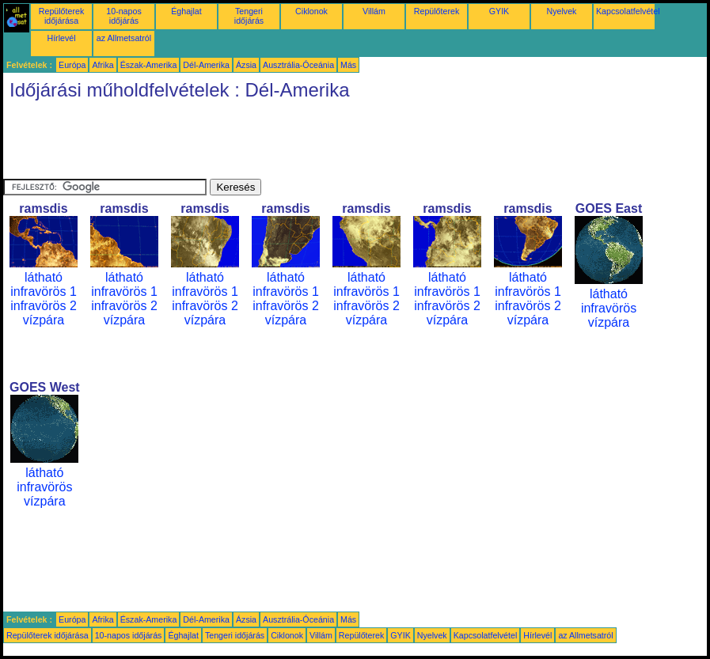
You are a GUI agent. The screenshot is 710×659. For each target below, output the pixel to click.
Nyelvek (562, 11)
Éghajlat (186, 11)
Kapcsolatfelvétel (628, 11)
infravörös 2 (43, 305)
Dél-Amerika (206, 65)
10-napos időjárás (123, 15)
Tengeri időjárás (249, 15)
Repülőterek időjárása (61, 15)
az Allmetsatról (124, 38)
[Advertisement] (291, 143)
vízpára (43, 320)
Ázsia (246, 65)
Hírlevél (61, 38)
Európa (72, 65)
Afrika (102, 65)
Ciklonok (311, 11)
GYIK (499, 11)
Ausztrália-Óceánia (298, 65)
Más (348, 65)
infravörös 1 (43, 291)
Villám (374, 11)
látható (44, 277)
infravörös (608, 308)
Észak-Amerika (148, 65)
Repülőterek (436, 11)
